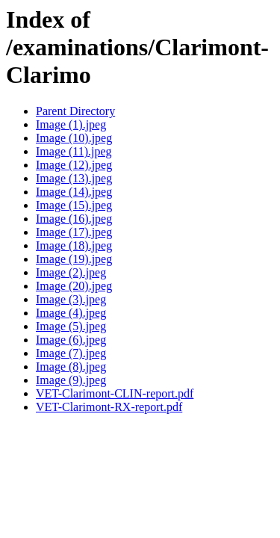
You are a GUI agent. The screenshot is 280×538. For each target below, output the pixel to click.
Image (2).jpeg (71, 272)
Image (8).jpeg (71, 366)
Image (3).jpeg (71, 299)
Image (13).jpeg (74, 178)
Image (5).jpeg (71, 326)
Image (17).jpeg (74, 232)
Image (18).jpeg (74, 245)
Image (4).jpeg (71, 312)
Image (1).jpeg (71, 124)
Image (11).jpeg (74, 151)
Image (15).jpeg (74, 205)
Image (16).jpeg (74, 218)
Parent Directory (75, 111)
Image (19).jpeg (74, 259)
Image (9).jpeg (71, 380)
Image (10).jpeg (74, 138)
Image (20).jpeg (74, 285)
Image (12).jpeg (74, 164)
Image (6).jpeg (71, 339)
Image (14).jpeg (74, 191)
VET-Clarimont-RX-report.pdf (109, 407)
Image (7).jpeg (71, 353)
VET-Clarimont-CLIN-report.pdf (114, 393)
